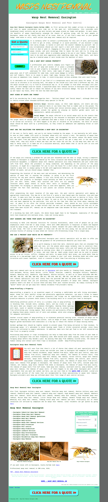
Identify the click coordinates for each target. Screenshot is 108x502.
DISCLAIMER (94, 13)
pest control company (51, 65)
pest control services (75, 375)
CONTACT (86, 13)
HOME (70, 13)
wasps (60, 325)
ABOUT (80, 13)
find (16, 391)
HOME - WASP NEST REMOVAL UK (54, 481)
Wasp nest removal (17, 270)
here (12, 404)
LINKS (75, 13)
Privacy (97, 487)
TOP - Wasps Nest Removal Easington (24, 472)
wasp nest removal (55, 37)
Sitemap (11, 487)
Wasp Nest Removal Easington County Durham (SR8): (30, 27)
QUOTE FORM (76, 371)
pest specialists (84, 348)
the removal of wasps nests (37, 369)
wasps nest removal (80, 280)
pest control (93, 369)
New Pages (17, 487)
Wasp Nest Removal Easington (26, 408)
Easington (51, 270)
